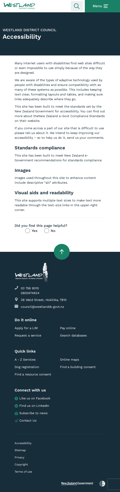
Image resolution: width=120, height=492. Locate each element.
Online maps (69, 359)
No (53, 231)
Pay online (67, 328)
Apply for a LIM (26, 328)
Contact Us (25, 421)
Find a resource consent (33, 374)
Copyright (21, 464)
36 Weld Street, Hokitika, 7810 (44, 300)
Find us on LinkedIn (32, 406)
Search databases (73, 335)
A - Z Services (25, 359)
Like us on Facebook (32, 398)
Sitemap (20, 450)
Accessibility (23, 443)
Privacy (19, 457)
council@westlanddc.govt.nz (42, 307)
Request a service (28, 335)
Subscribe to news (31, 413)
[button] (19, 6)
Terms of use (23, 471)
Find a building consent (78, 367)
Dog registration (27, 367)
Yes (34, 231)
